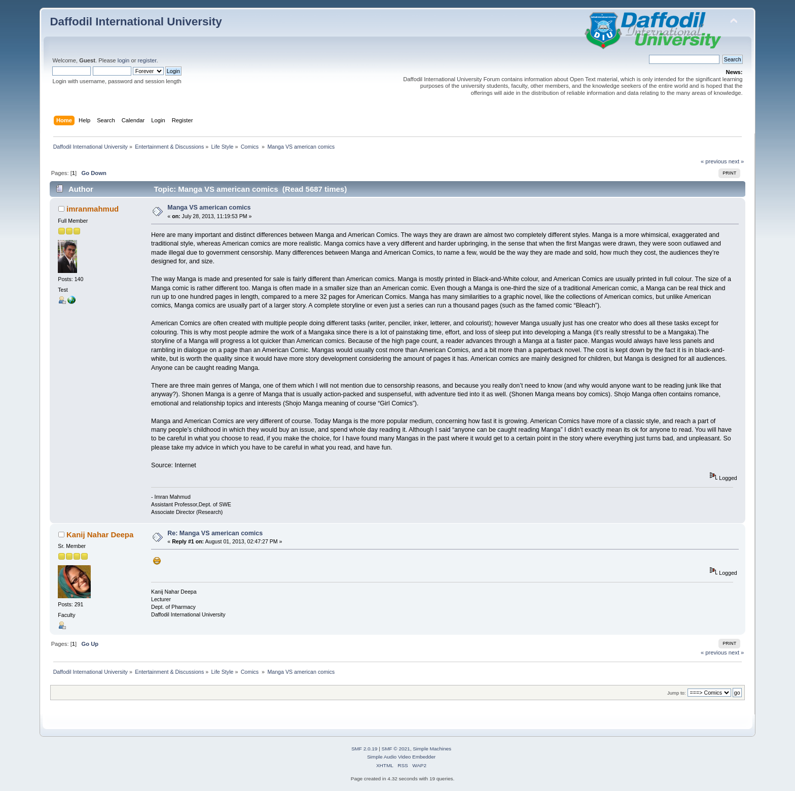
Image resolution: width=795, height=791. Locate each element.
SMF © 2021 (396, 748)
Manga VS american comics (208, 207)
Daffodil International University (136, 21)
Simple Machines (432, 748)
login (124, 60)
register (147, 60)
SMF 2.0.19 (364, 748)
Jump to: (676, 693)
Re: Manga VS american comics (215, 533)
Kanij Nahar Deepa (99, 534)
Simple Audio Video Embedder (401, 757)
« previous (714, 161)
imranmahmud (92, 208)
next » (736, 161)
